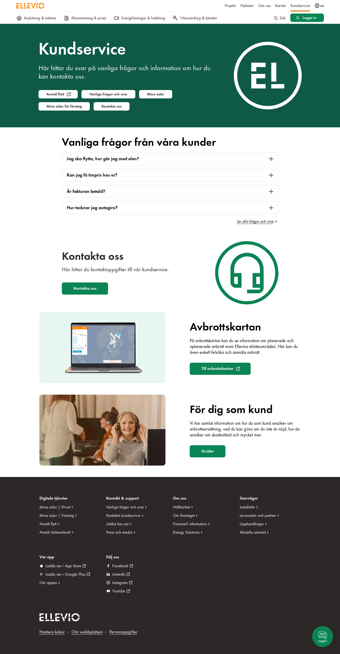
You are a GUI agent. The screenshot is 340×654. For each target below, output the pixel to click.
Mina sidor (155, 94)
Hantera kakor (52, 632)
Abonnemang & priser (85, 18)
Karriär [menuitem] (280, 5)
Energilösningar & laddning (139, 18)
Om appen (48, 582)
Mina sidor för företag (64, 106)
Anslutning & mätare (36, 18)
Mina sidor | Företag (56, 515)
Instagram (120, 582)
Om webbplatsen (87, 632)
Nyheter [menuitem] (247, 5)
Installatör (247, 507)
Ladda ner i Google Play (65, 574)
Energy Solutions (186, 532)
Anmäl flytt (55, 94)
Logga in (309, 18)
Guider (207, 451)
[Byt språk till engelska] (319, 5)
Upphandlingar (252, 524)
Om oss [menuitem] (264, 5)
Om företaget (184, 515)
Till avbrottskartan (217, 368)
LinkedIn (118, 574)
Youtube (118, 591)
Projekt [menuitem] (230, 5)
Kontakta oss (112, 106)
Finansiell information (190, 524)
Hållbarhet (181, 507)
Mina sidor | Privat (54, 507)
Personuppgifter (123, 632)
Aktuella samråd (253, 532)
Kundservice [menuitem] (300, 5)
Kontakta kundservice (123, 515)
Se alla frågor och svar (255, 221)
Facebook (120, 566)
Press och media (119, 532)
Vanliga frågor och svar (108, 94)
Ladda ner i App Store (63, 566)
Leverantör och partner (258, 515)
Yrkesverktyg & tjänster (194, 18)
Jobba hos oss (117, 524)
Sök (280, 18)
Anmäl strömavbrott (54, 532)
